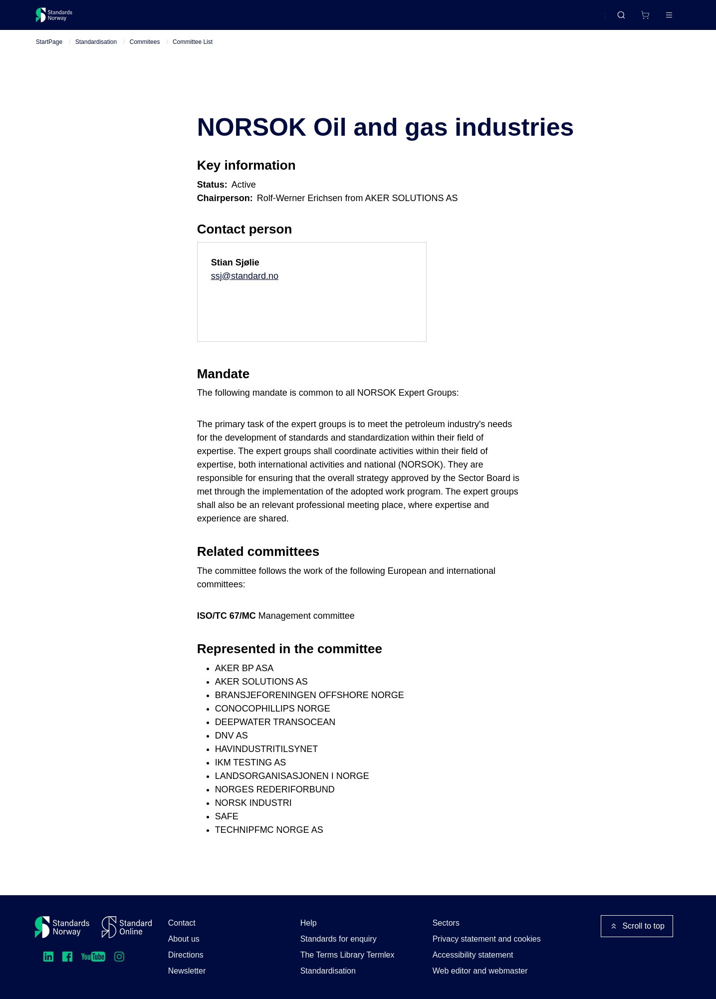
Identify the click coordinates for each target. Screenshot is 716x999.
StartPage (49, 50)
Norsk (586, 19)
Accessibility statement (473, 955)
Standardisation (96, 50)
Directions (186, 955)
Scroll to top (636, 926)
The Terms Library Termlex (347, 955)
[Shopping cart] (625, 18)
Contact (182, 923)
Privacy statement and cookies (487, 939)
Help (308, 923)
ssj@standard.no (244, 284)
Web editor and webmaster (480, 971)
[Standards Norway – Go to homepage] (61, 19)
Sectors (446, 923)
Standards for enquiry (338, 939)
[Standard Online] (127, 927)
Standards (122, 18)
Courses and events (192, 18)
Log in (661, 18)
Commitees (145, 50)
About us (184, 939)
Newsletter (187, 971)
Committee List (193, 50)
